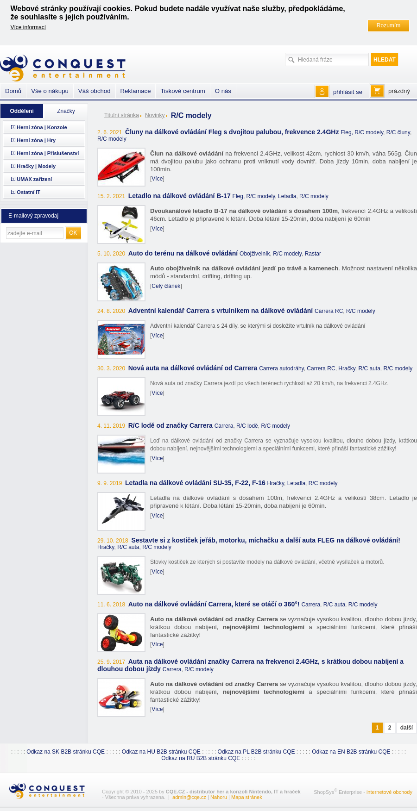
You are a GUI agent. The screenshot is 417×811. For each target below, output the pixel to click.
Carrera (224, 426)
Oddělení (21, 111)
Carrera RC (329, 311)
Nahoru (218, 797)
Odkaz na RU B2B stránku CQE (200, 758)
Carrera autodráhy (281, 368)
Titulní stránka (121, 115)
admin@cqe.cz (189, 797)
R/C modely (111, 139)
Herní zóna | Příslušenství (48, 153)
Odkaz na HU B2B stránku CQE (161, 752)
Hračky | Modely (36, 166)
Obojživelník (255, 253)
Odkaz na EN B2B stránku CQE (351, 752)
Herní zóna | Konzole (42, 127)
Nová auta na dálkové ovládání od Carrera (193, 368)
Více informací (28, 27)
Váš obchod (94, 90)
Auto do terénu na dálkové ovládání (183, 253)
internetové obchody (389, 792)
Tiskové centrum (182, 90)
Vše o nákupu (50, 90)
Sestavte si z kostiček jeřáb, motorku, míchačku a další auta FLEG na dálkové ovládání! (265, 540)
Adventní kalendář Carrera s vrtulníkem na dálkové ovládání (220, 310)
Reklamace (135, 90)
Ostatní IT (28, 192)
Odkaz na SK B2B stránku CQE (65, 752)
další (406, 727)
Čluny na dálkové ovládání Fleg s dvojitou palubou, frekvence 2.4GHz (232, 132)
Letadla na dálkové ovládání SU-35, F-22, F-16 (195, 483)
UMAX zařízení (34, 179)
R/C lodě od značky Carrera (170, 425)
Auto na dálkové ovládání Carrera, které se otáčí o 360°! (214, 604)
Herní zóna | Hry (36, 140)
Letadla (287, 196)
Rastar (313, 253)
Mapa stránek (246, 797)
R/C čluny (398, 132)
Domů (13, 90)
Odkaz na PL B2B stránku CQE (256, 752)
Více (157, 178)
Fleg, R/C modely (362, 132)
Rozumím (388, 25)
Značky (66, 111)
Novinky (155, 115)
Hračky (346, 368)
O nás (223, 90)
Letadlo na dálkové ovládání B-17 (179, 196)
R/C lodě (247, 426)
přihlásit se (347, 91)
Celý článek (166, 286)
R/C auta (369, 368)
